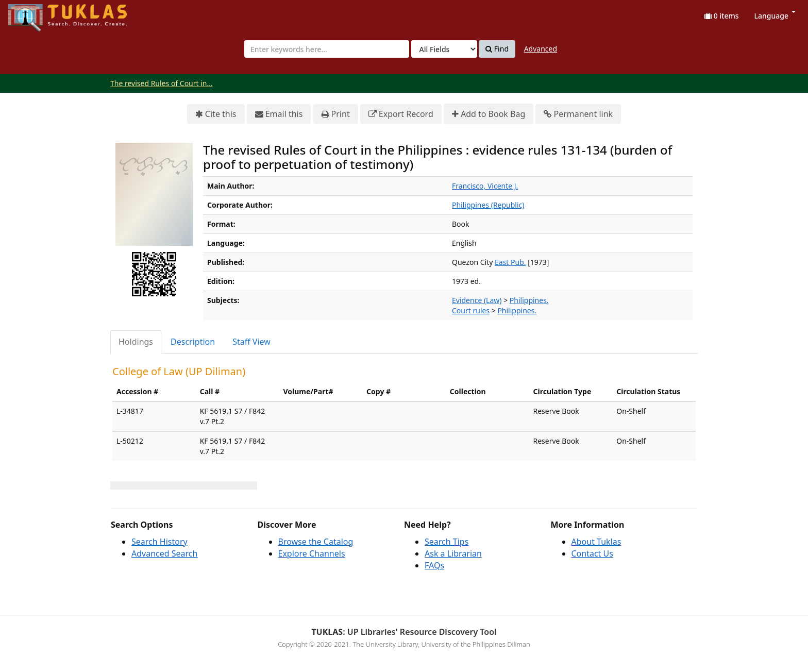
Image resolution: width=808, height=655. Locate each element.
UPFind (33, 13)
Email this (279, 114)
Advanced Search (164, 553)
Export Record (400, 114)
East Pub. (510, 262)
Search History (159, 541)
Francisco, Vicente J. (485, 186)
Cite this (216, 114)
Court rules (471, 310)
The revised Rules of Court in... (161, 83)
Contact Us (592, 553)
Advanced (540, 49)
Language (775, 16)
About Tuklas (596, 541)
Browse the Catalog (316, 541)
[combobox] (326, 49)
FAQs (434, 565)
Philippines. (529, 300)
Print (336, 114)
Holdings (136, 341)
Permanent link (578, 114)
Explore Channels (311, 553)
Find (497, 49)
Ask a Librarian (453, 553)
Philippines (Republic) (488, 205)
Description (193, 341)
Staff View (251, 341)
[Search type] (444, 49)
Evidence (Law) (477, 300)
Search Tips (446, 541)
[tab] (136, 342)
